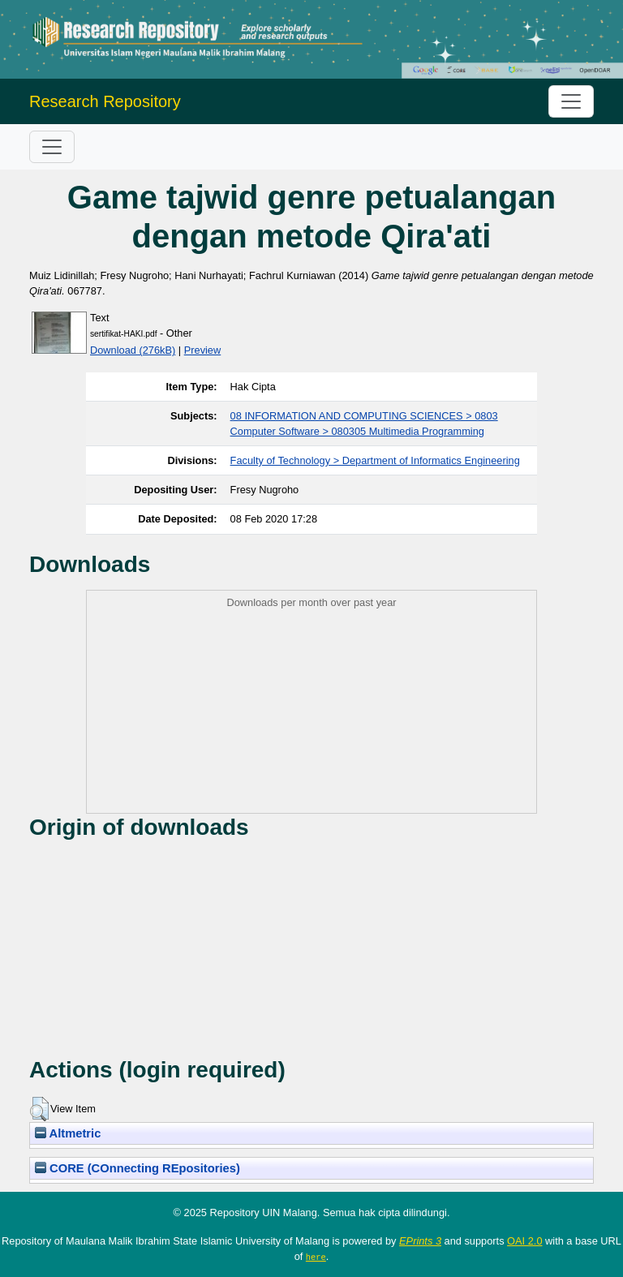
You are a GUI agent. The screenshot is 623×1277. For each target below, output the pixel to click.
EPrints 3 (420, 1241)
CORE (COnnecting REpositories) (137, 1168)
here (316, 1256)
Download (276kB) (132, 350)
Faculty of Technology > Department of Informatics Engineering (375, 460)
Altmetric (68, 1133)
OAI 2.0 (524, 1241)
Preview (202, 350)
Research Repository (105, 101)
